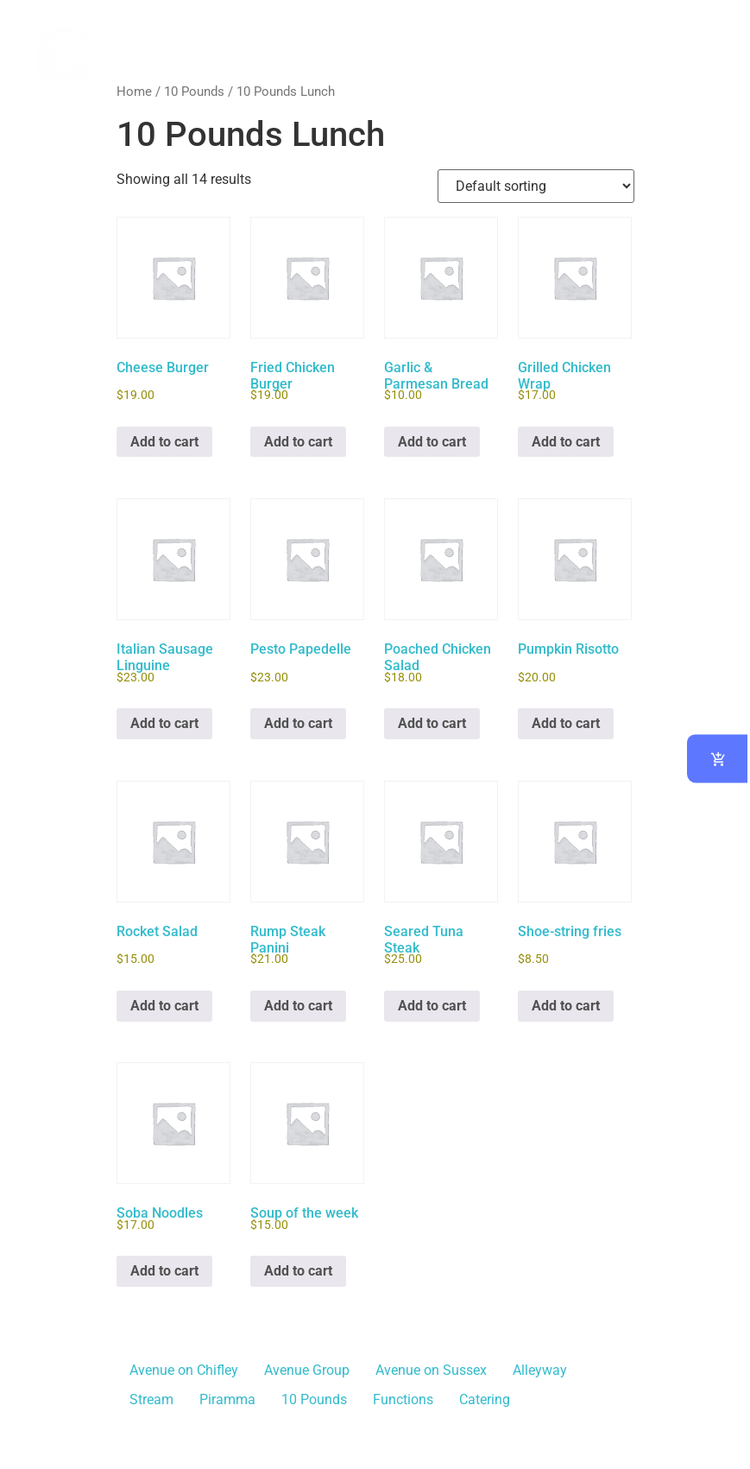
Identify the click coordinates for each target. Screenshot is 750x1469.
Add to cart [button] (164, 442)
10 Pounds (194, 91)
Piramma (227, 1399)
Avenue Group (307, 1370)
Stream (151, 1399)
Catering (484, 1399)
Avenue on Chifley (183, 1370)
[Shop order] (536, 186)
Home (134, 91)
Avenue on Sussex (431, 1370)
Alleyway (540, 1370)
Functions (403, 1399)
